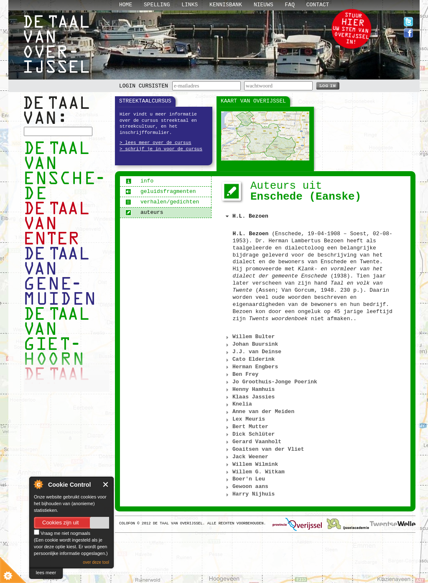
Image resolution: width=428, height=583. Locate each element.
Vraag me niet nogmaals (62, 533)
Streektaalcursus (145, 101)
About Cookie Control (38, 484)
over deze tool (96, 562)
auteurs (144, 212)
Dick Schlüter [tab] (249, 434)
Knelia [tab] (238, 404)
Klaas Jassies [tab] (249, 397)
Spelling (157, 5)
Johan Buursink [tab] (251, 344)
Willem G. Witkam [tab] (254, 472)
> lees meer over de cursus (155, 142)
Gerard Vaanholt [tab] (253, 442)
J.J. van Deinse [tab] (253, 352)
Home (125, 5)
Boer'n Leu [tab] (244, 479)
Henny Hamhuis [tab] (249, 389)
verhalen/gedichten (162, 202)
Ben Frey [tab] (241, 374)
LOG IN (327, 85)
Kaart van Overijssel (253, 101)
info (139, 181)
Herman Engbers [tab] (251, 367)
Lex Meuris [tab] (244, 419)
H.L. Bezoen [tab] (246, 216)
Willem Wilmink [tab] (251, 464)
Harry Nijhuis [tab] (249, 494)
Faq (290, 5)
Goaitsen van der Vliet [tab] (264, 449)
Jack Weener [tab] (246, 457)
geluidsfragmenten (160, 191)
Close (106, 484)
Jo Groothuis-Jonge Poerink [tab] (270, 382)
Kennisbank (225, 5)
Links (189, 5)
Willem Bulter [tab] (249, 337)
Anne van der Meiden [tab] (259, 411)
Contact (317, 5)
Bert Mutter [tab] (246, 427)
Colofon (127, 523)
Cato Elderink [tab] (249, 359)
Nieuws (263, 5)
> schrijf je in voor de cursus (161, 149)
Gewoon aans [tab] (246, 486)
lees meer (46, 572)
